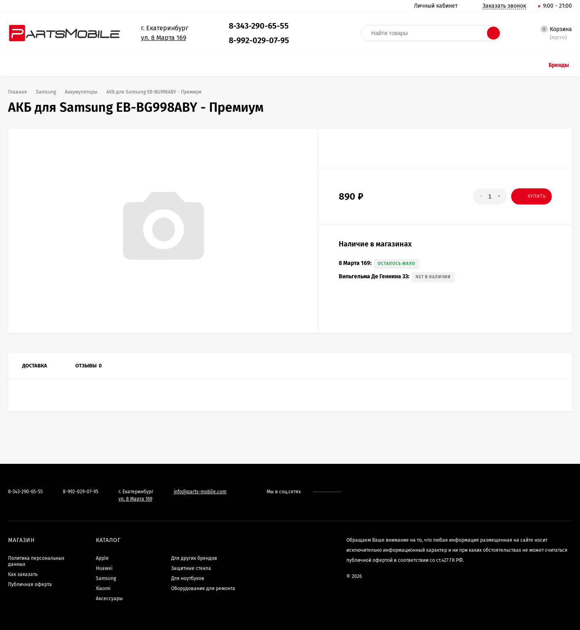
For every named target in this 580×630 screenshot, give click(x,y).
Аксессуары (109, 598)
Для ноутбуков (187, 578)
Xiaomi (103, 588)
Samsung (106, 578)
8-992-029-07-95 (259, 40)
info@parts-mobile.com (200, 491)
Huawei (104, 568)
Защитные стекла (191, 568)
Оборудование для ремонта (203, 588)
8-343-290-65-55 (259, 26)
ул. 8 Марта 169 (163, 38)
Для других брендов (194, 558)
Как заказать (22, 574)
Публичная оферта (30, 584)
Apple (102, 558)
